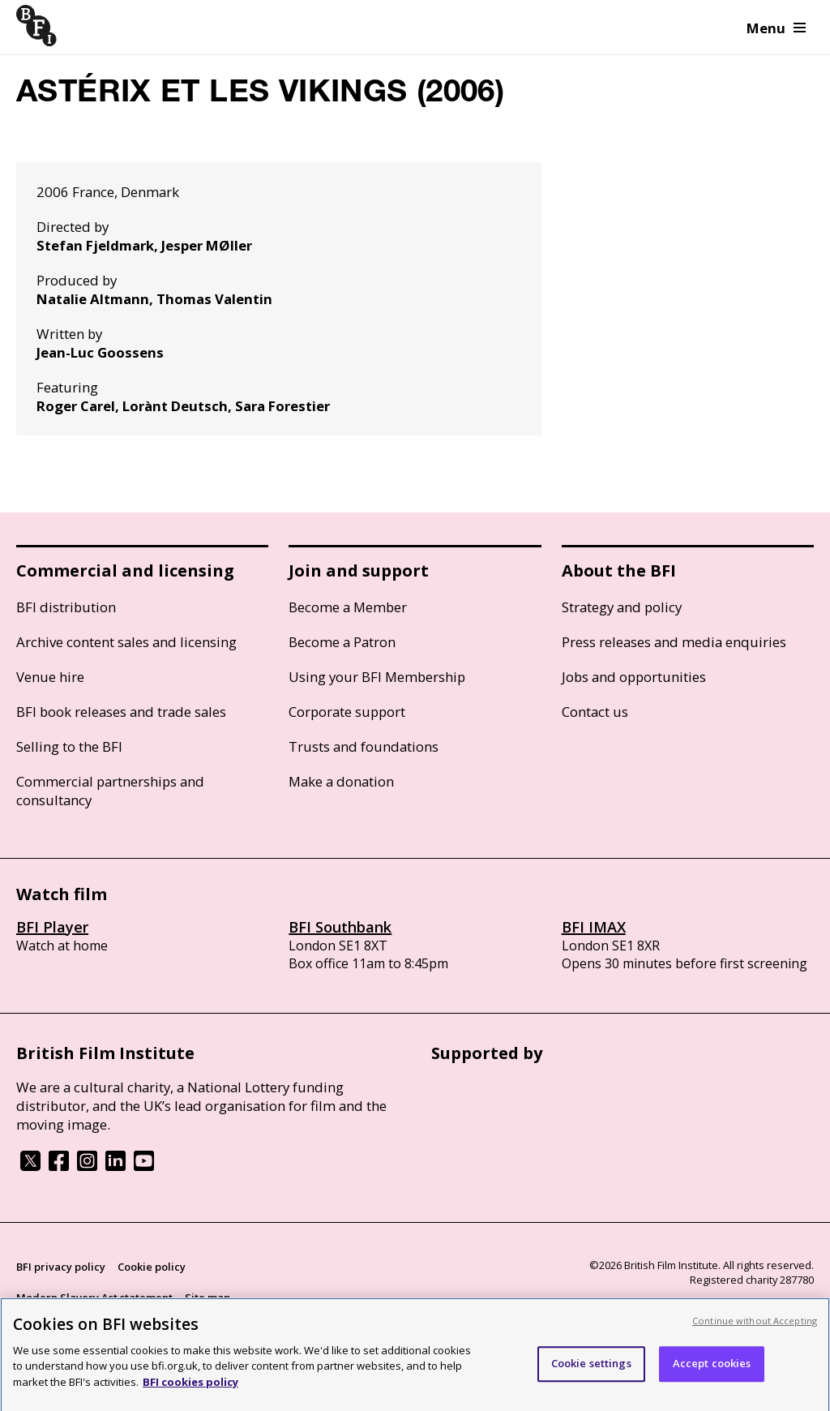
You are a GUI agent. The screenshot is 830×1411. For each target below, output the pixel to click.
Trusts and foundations (364, 746)
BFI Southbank (340, 927)
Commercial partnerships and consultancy (110, 790)
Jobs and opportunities (634, 676)
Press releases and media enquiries (674, 642)
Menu (776, 28)
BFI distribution (66, 607)
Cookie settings (591, 1370)
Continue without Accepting (754, 1327)
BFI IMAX (594, 927)
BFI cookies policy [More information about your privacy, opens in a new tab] (190, 1388)
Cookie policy (152, 1266)
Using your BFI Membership (377, 676)
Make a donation (341, 781)
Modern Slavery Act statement (94, 1297)
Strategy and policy (622, 607)
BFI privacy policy (60, 1266)
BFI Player (52, 927)
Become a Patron (342, 642)
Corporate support (347, 711)
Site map (207, 1297)
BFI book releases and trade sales (121, 711)
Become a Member (348, 607)
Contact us (595, 711)
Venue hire (50, 676)
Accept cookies (712, 1370)
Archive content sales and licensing (126, 642)
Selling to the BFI (69, 746)
